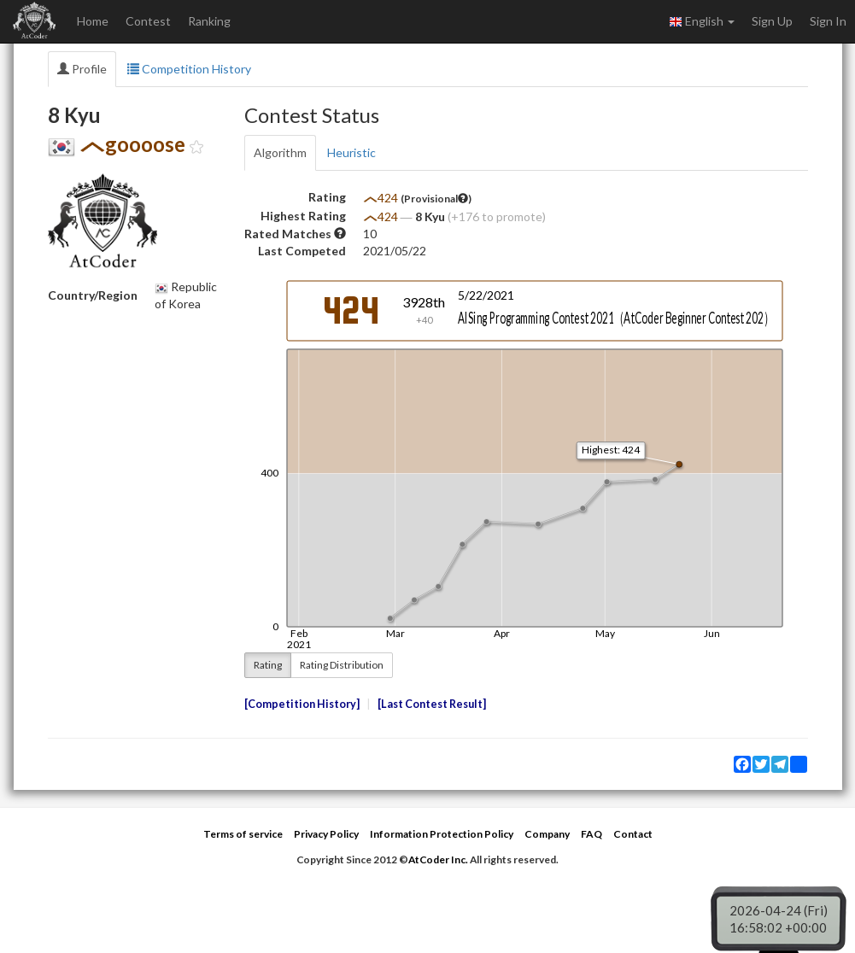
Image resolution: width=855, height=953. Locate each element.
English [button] (702, 21)
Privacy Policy (326, 833)
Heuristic (351, 152)
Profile (82, 68)
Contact (633, 833)
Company (547, 833)
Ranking (209, 21)
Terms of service (243, 833)
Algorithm (280, 152)
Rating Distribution (342, 664)
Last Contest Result (432, 704)
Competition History (189, 68)
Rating (268, 664)
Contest (148, 21)
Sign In (828, 21)
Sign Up (772, 21)
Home (92, 21)
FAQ (591, 833)
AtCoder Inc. (438, 859)
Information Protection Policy (441, 833)
